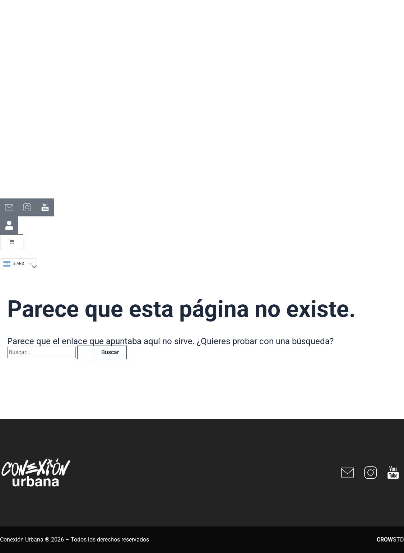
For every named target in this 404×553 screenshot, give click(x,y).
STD (390, 539)
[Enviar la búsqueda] (84, 352)
